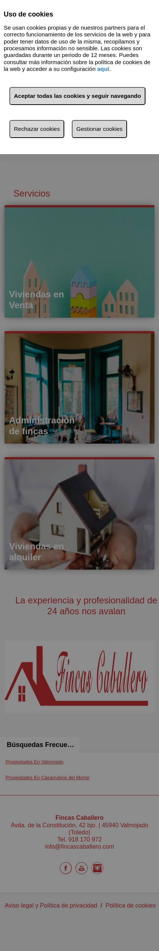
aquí (103, 69)
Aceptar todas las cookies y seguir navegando (77, 96)
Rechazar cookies (37, 129)
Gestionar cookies (99, 129)
